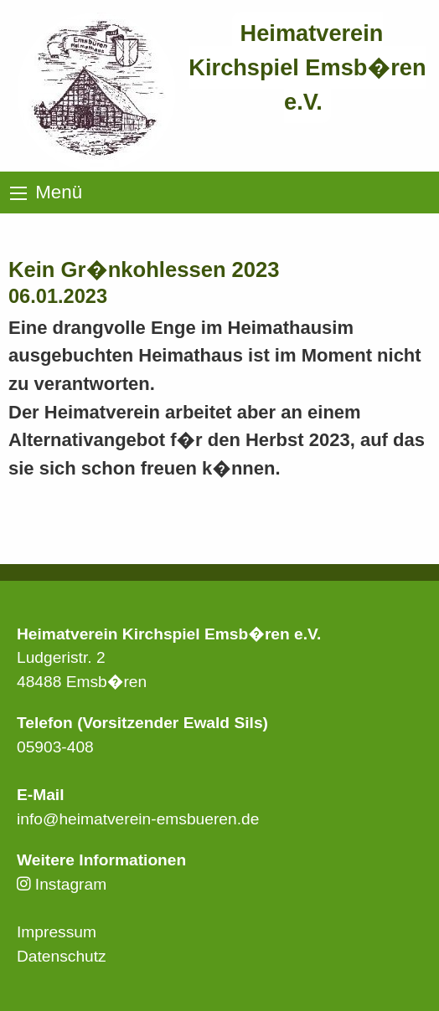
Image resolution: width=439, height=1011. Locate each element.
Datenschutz (61, 956)
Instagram (61, 884)
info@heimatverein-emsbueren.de (138, 819)
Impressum (56, 932)
